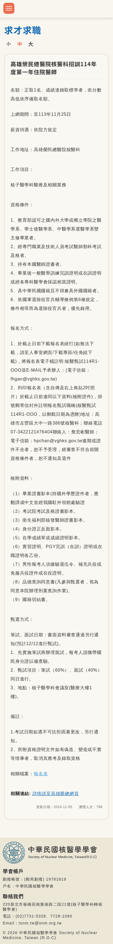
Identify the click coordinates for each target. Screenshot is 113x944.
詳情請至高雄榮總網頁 (55, 793)
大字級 (30, 43)
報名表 (41, 773)
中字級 (19, 43)
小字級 (8, 43)
